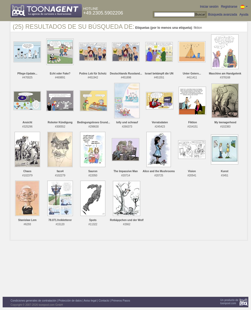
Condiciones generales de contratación (33, 300)
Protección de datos (70, 300)
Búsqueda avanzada (222, 14)
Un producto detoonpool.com (229, 302)
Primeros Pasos (120, 300)
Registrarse (229, 6)
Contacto (104, 300)
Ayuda (243, 14)
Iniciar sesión (209, 6)
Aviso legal (90, 300)
